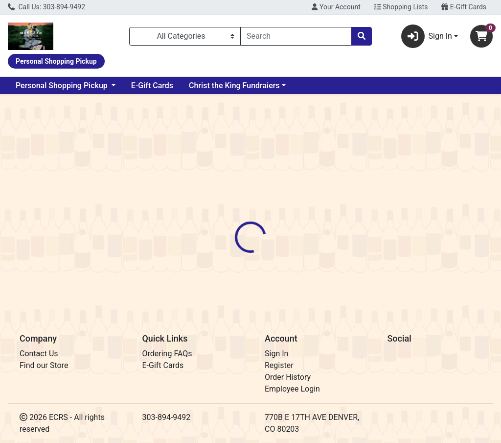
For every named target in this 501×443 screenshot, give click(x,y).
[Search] (296, 36)
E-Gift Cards (463, 7)
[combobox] (296, 36)
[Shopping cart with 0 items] (481, 36)
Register (279, 365)
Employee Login (292, 389)
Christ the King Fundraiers (234, 85)
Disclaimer (278, 220)
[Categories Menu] (185, 36)
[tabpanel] (355, 266)
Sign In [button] (426, 36)
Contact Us (39, 353)
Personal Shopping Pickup (63, 85)
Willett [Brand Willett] (317, 257)
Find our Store (44, 365)
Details (235, 220)
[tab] (235, 220)
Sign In (276, 353)
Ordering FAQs (167, 353)
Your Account (336, 7)
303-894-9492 (166, 417)
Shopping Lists (401, 7)
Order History (288, 377)
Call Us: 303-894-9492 (46, 7)
